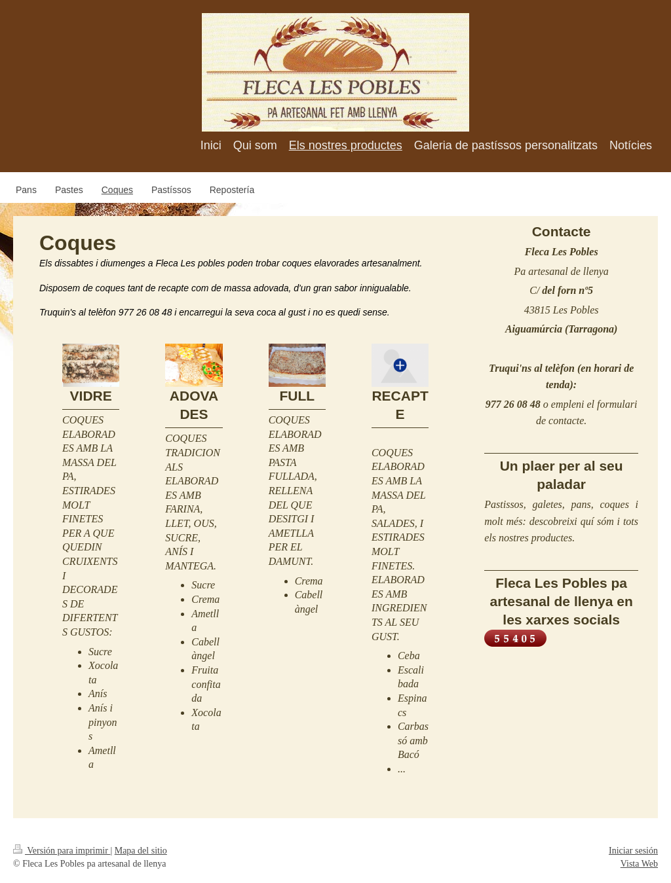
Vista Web (639, 864)
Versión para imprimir (61, 851)
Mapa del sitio (141, 851)
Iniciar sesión (633, 851)
